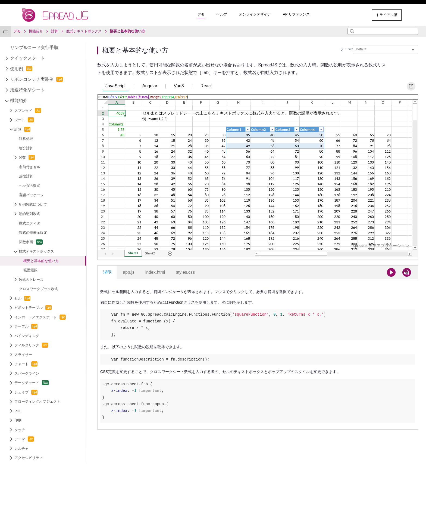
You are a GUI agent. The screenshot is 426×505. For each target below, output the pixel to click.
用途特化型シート (27, 90)
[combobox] (383, 31)
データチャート (31, 382)
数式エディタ (29, 223)
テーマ (24, 439)
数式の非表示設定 (33, 232)
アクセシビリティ (28, 458)
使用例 (21, 68)
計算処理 (26, 139)
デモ (201, 14)
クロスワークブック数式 (38, 289)
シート (24, 119)
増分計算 (26, 148)
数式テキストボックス (36, 251)
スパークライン (26, 373)
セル (22, 298)
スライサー (23, 355)
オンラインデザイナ (255, 14)
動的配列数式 (29, 214)
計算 (22, 129)
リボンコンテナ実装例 (36, 79)
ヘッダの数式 (29, 186)
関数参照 (31, 242)
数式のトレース (31, 280)
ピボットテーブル (33, 307)
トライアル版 (386, 15)
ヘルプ (222, 14)
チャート (25, 364)
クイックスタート (27, 58)
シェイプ (25, 392)
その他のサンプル (345, 15)
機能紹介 (18, 100)
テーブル (25, 326)
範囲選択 (30, 270)
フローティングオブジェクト (37, 401)
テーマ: (346, 49)
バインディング (26, 336)
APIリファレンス (296, 14)
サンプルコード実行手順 (34, 47)
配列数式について (33, 204)
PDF (17, 411)
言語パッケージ (31, 195)
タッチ (19, 430)
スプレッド (27, 110)
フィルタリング (31, 345)
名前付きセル (29, 167)
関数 (27, 157)
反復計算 (26, 176)
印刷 (17, 420)
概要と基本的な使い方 (41, 261)
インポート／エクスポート (40, 317)
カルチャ (21, 449)
